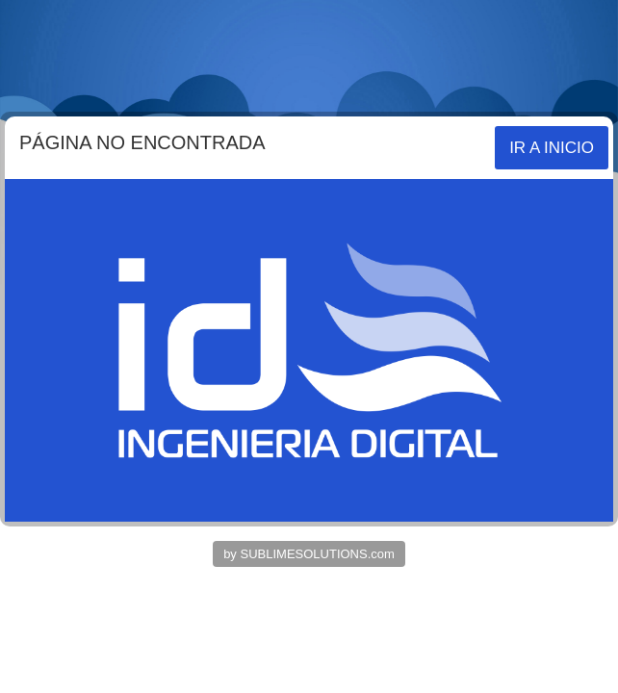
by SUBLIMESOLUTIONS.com (309, 554)
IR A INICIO (551, 148)
